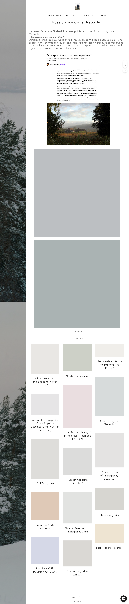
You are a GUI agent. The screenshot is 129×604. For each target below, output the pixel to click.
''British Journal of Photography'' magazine (109, 476)
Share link (78, 332)
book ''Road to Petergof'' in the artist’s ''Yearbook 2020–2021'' (77, 436)
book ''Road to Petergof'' (109, 548)
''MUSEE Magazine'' (77, 376)
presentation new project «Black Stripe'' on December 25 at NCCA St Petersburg (45, 425)
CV (95, 15)
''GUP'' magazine (45, 484)
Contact (103, 15)
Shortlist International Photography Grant (77, 530)
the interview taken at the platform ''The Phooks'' (109, 365)
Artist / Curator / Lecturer (58, 15)
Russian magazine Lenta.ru (77, 573)
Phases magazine (110, 515)
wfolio (79, 601)
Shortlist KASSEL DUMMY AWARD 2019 (45, 570)
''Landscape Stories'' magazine (45, 527)
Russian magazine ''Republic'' (109, 423)
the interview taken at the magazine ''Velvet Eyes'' (45, 382)
